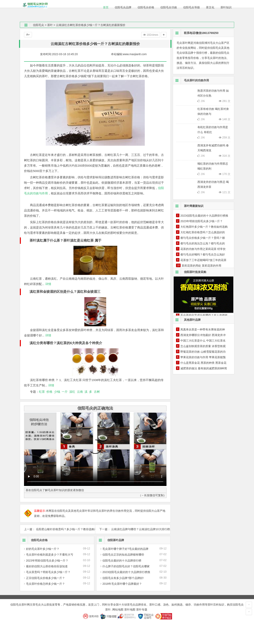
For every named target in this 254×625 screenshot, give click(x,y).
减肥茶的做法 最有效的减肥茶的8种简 (203, 368)
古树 (97, 391)
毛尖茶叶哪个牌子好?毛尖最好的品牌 (125, 548)
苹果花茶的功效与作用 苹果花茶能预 (203, 357)
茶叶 (50, 25)
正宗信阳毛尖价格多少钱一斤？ (45, 578)
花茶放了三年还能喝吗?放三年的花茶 (203, 260)
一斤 (65, 391)
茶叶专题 (141, 609)
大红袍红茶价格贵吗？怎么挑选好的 (202, 232)
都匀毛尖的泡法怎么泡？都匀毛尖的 (202, 243)
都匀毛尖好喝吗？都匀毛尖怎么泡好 (202, 254)
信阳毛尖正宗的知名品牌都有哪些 (123, 554)
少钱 (57, 391)
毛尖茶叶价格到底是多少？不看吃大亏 (49, 554)
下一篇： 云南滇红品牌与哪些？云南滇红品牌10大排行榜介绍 (132, 529)
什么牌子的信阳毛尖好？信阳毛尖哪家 (126, 566)
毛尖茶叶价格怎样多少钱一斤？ (45, 583)
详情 (47, 284)
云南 (80, 391)
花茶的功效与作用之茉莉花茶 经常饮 (203, 249)
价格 (49, 391)
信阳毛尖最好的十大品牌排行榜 (121, 560)
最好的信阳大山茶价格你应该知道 (47, 566)
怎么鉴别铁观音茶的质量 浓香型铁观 (203, 346)
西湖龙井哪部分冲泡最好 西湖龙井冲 (203, 335)
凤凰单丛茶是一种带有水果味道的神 (202, 329)
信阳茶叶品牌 (110, 540)
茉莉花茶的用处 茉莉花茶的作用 (201, 265)
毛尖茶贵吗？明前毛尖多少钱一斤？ (48, 572)
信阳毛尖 (38, 25)
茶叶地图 (129, 609)
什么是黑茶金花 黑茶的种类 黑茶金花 (203, 362)
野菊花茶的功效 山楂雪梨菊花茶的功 (203, 351)
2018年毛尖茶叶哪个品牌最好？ (122, 583)
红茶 (42, 391)
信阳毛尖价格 (34, 540)
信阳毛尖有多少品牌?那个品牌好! (123, 578)
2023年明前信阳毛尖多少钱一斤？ (47, 560)
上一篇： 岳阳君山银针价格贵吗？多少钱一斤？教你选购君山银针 (57, 529)
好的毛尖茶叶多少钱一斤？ (42, 548)
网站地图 (117, 609)
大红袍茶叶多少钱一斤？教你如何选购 (204, 226)
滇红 (72, 391)
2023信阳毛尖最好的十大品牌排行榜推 (126, 572)
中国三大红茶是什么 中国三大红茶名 (203, 340)
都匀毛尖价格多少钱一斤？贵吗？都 (202, 237)
